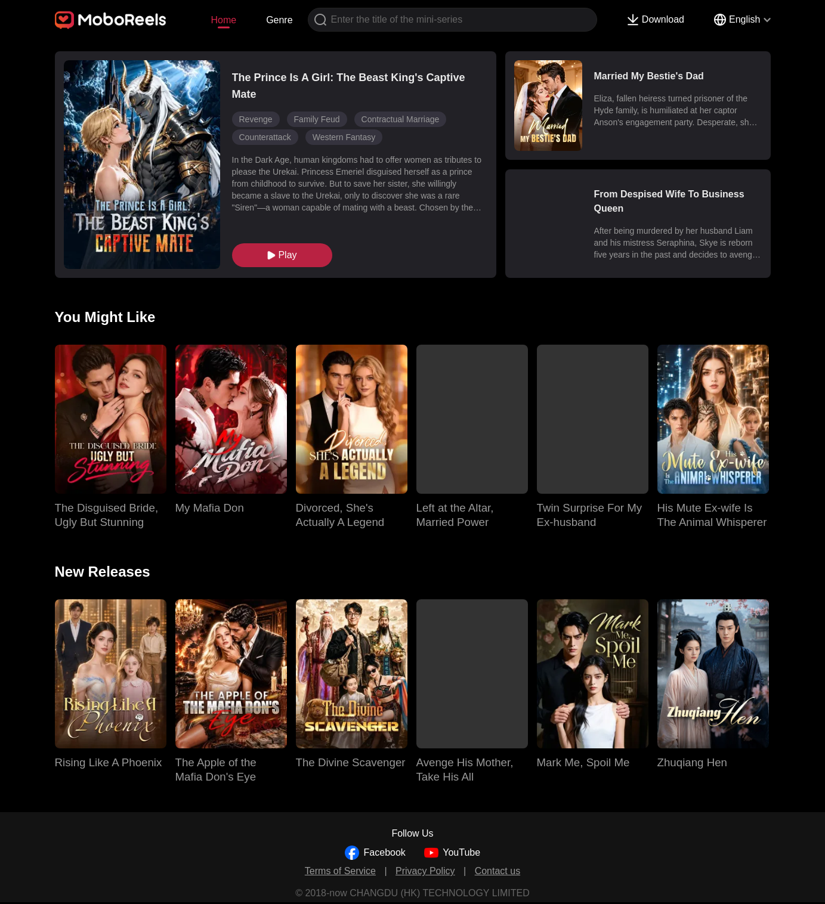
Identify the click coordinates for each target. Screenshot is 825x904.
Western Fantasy (344, 137)
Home (223, 20)
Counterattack (265, 137)
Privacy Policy (425, 871)
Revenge (256, 119)
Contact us (497, 871)
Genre (279, 20)
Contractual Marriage (400, 119)
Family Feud (317, 119)
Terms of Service (340, 871)
